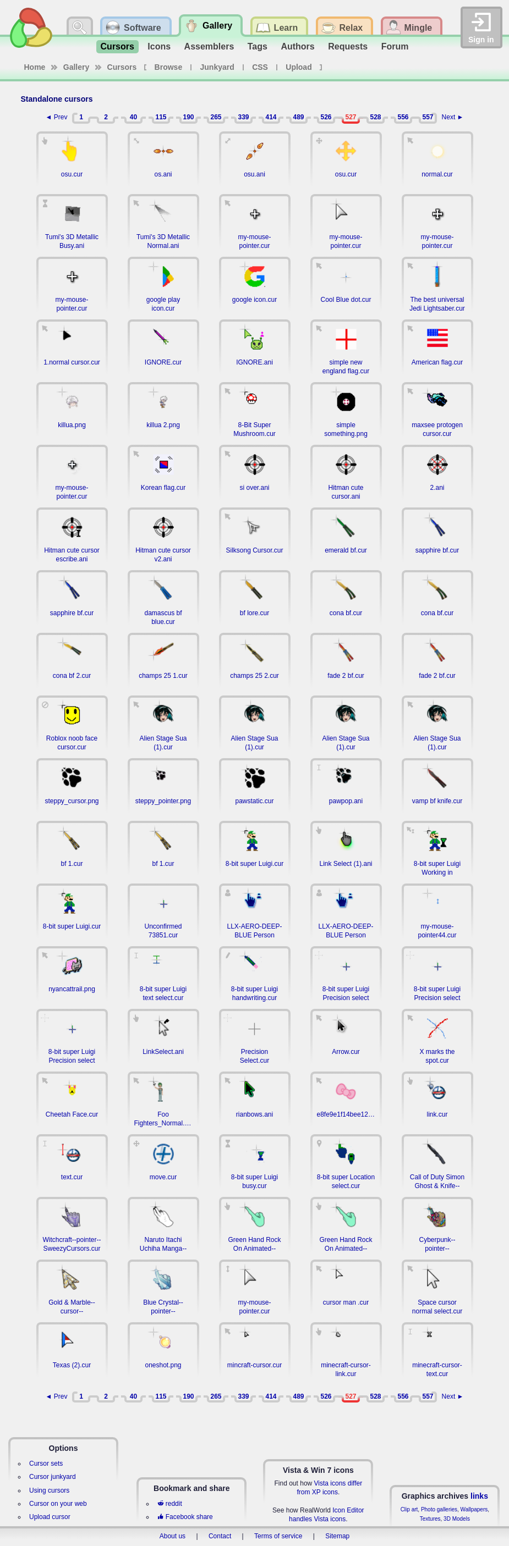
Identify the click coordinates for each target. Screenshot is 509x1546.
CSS (260, 67)
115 (160, 117)
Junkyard (217, 67)
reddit (169, 1504)
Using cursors (49, 1490)
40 (133, 117)
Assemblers (209, 46)
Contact (220, 1536)
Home (35, 67)
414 (270, 117)
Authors (297, 46)
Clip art (409, 1509)
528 (375, 117)
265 (215, 117)
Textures (430, 1519)
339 (243, 117)
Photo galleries (439, 1509)
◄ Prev (57, 117)
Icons (159, 46)
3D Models (457, 1519)
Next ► (453, 117)
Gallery (76, 67)
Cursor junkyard (52, 1477)
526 (325, 117)
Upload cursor (49, 1517)
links (479, 1496)
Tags (257, 46)
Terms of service (278, 1536)
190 (188, 117)
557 (427, 117)
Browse (169, 67)
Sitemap (337, 1536)
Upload (298, 67)
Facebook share (184, 1517)
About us (172, 1536)
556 (402, 117)
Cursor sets (46, 1463)
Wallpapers (474, 1509)
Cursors (117, 46)
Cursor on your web (58, 1504)
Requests (348, 46)
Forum (395, 46)
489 (298, 117)
